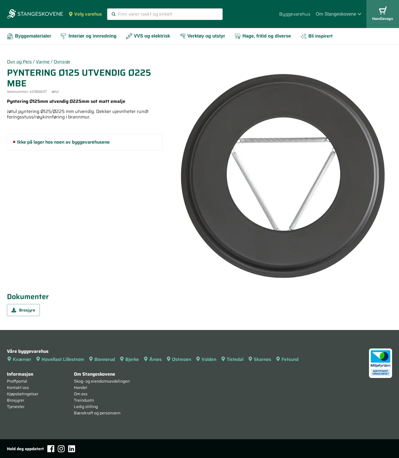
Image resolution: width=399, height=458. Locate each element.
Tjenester (16, 406)
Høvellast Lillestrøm (60, 359)
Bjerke (129, 359)
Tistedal (232, 359)
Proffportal (17, 381)
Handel (80, 387)
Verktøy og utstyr (202, 36)
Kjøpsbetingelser (22, 394)
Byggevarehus (294, 14)
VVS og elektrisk (148, 36)
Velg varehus (85, 14)
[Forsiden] (35, 14)
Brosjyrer (15, 400)
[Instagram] (61, 448)
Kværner (19, 359)
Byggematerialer (29, 36)
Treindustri (84, 400)
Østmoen (178, 359)
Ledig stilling (86, 406)
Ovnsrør (62, 61)
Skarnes (259, 359)
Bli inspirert (316, 36)
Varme (43, 61)
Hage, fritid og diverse (262, 36)
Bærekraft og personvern (97, 413)
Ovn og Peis (19, 61)
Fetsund (287, 359)
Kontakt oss (18, 387)
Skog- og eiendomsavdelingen (102, 381)
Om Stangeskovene (338, 14)
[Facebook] (50, 448)
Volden (206, 359)
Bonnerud (102, 359)
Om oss (80, 394)
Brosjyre (23, 310)
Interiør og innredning (88, 36)
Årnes (152, 359)
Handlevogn (382, 14)
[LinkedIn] (71, 448)
